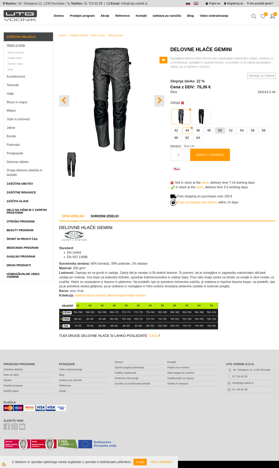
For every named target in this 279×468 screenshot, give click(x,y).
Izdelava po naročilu (167, 15)
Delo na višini (11, 374)
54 (242, 130)
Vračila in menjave (177, 383)
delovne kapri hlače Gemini (126, 295)
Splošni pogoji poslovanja (129, 367)
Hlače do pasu (16, 52)
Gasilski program (13, 385)
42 (176, 130)
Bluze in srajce (17, 102)
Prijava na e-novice (178, 367)
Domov (59, 15)
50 (220, 130)
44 (187, 130)
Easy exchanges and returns (197, 202)
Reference (122, 15)
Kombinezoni (16, 76)
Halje (10, 93)
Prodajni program (82, 15)
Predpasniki (15, 153)
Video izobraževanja (214, 15)
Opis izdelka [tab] (73, 216)
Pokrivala (13, 144)
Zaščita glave (11, 390)
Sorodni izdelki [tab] (105, 216)
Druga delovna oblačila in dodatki (24, 172)
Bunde (11, 136)
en (198, 4)
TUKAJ (153, 336)
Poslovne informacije (127, 378)
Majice (11, 110)
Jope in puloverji (18, 119)
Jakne (11, 127)
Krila (10, 69)
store (205, 182)
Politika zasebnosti (125, 372)
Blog (190, 15)
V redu (140, 462)
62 (187, 137)
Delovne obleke (18, 162)
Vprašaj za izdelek (261, 75)
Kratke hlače (15, 58)
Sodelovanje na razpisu (180, 378)
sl (190, 4)
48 (209, 130)
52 (231, 130)
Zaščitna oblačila (79, 35)
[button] (159, 100)
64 (198, 137)
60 (176, 137)
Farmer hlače (15, 63)
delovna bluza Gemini (90, 295)
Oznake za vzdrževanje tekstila (132, 383)
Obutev (8, 380)
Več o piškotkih (161, 462)
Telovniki (13, 85)
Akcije (105, 15)
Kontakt (141, 15)
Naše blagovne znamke (180, 372)
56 (253, 130)
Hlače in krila (16, 45)
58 (263, 130)
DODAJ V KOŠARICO (210, 154)
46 (198, 130)
